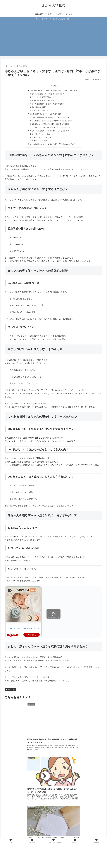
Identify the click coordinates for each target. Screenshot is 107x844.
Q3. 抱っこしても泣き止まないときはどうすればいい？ (52, 127)
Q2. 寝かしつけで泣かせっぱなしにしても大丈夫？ (50, 124)
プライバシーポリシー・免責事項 (52, 837)
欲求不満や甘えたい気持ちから (43, 100)
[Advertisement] (53, 37)
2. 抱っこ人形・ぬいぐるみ (42, 137)
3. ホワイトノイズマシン (41, 141)
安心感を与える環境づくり (41, 107)
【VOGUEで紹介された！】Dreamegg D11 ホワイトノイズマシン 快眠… (29, 628)
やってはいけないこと (40, 110)
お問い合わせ (32, 837)
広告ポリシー (71, 837)
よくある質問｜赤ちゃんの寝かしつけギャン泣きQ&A (49, 117)
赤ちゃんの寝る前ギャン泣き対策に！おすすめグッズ (49, 131)
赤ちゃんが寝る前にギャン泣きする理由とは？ (47, 94)
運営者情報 (83, 837)
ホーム (22, 837)
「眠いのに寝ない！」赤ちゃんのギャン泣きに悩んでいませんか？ (54, 90)
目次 (50, 86)
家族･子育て (10, 690)
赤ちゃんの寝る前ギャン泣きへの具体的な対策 (47, 104)
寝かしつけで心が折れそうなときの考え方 (45, 114)
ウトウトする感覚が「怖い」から (44, 97)
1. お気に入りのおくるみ (41, 134)
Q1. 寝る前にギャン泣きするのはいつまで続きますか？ (52, 121)
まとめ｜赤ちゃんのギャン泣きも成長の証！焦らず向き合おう (53, 144)
